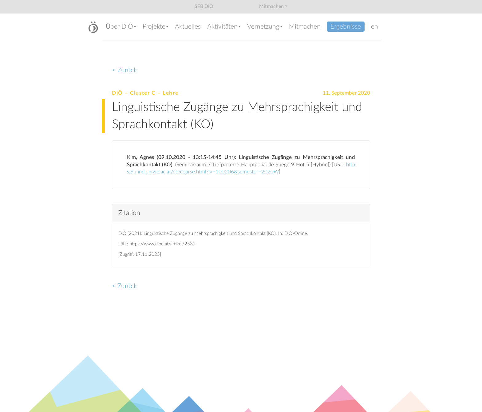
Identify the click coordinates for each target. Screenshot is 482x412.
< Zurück (124, 70)
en (374, 26)
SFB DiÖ (204, 6)
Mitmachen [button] (271, 6)
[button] (121, 27)
